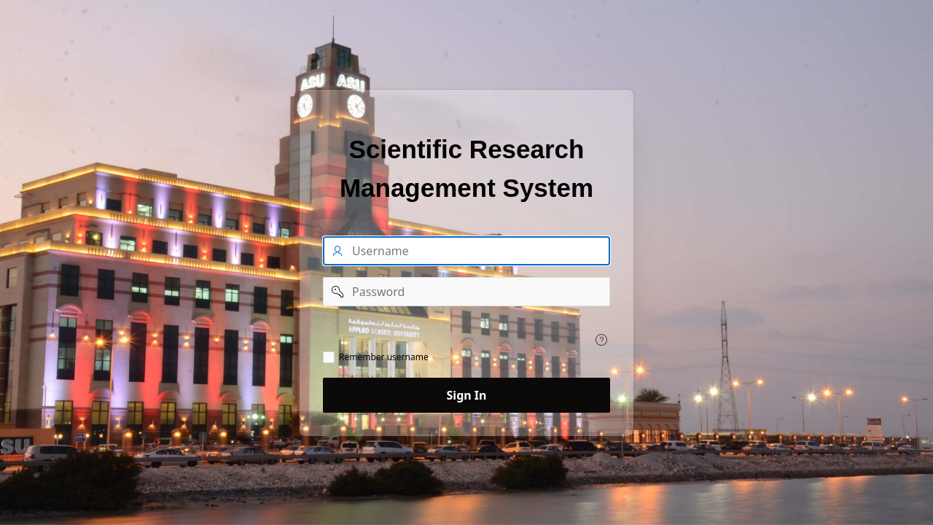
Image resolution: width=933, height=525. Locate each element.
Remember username (384, 357)
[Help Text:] (601, 340)
